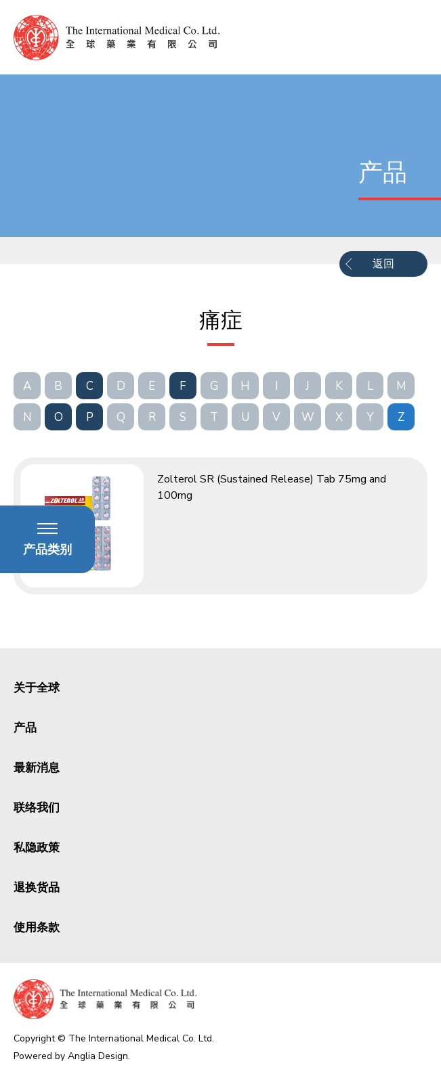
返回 (383, 263)
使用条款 (37, 927)
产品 (25, 728)
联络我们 (37, 807)
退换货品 (37, 887)
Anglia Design (98, 1056)
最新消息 (37, 768)
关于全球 (37, 688)
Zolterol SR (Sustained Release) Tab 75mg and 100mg (271, 487)
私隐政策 (37, 847)
